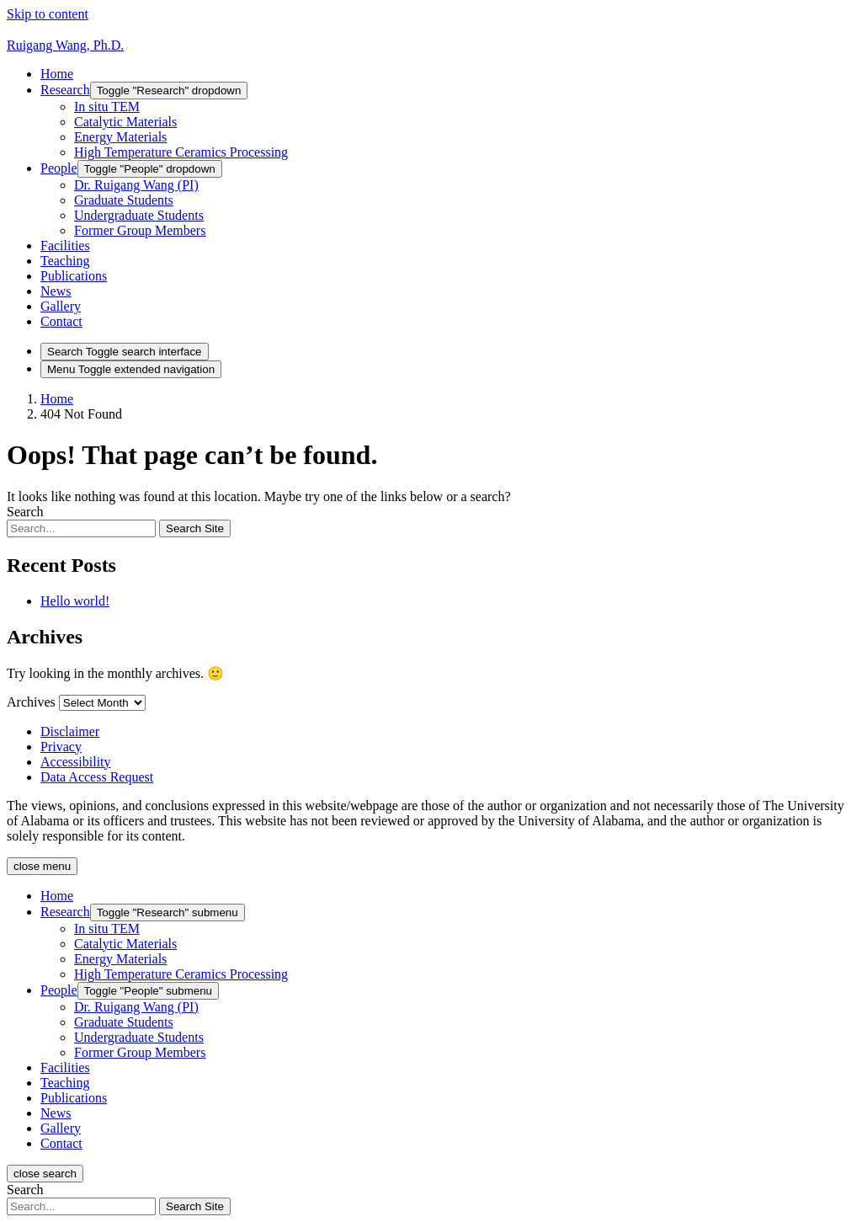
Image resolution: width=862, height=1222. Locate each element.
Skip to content (47, 14)
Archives (31, 702)
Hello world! (74, 601)
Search (25, 511)
